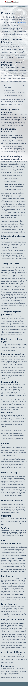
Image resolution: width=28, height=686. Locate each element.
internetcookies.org (8, 469)
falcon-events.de (22, 22)
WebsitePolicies (5, 648)
